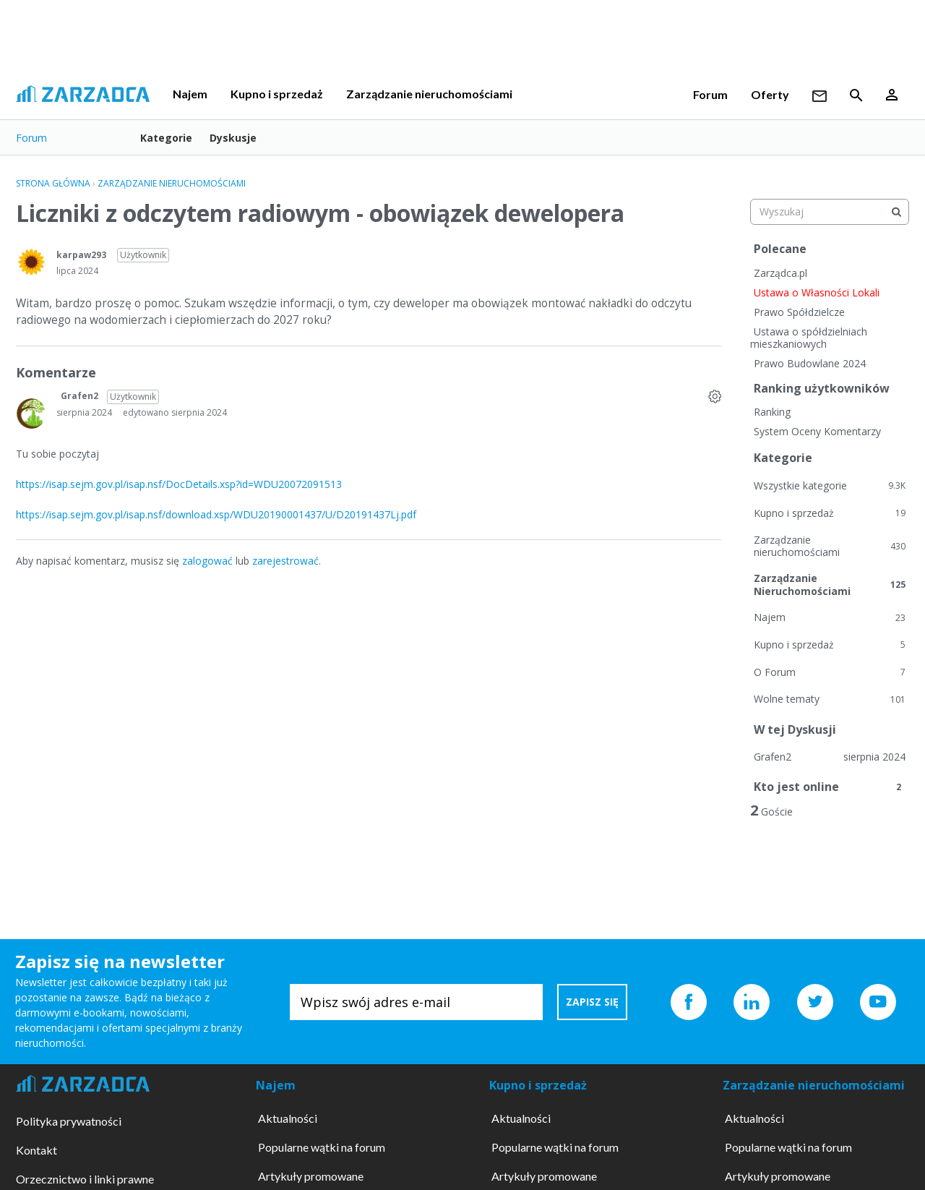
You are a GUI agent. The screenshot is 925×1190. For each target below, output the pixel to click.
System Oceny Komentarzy (817, 431)
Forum (710, 94)
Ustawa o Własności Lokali (816, 292)
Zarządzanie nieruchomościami (429, 93)
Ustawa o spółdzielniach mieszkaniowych (808, 338)
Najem (190, 93)
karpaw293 (81, 255)
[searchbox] (829, 212)
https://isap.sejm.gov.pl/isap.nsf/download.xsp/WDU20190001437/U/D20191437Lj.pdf (216, 514)
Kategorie (166, 138)
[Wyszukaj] (896, 212)
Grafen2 (79, 396)
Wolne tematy (829, 699)
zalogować (207, 561)
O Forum (829, 672)
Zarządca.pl (780, 273)
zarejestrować (285, 561)
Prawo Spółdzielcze (799, 312)
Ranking (772, 412)
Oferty (770, 94)
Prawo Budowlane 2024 (810, 363)
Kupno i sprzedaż (277, 93)
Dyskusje (233, 138)
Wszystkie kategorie (829, 485)
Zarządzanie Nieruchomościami (829, 584)
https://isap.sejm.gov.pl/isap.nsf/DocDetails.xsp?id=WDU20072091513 (179, 484)
